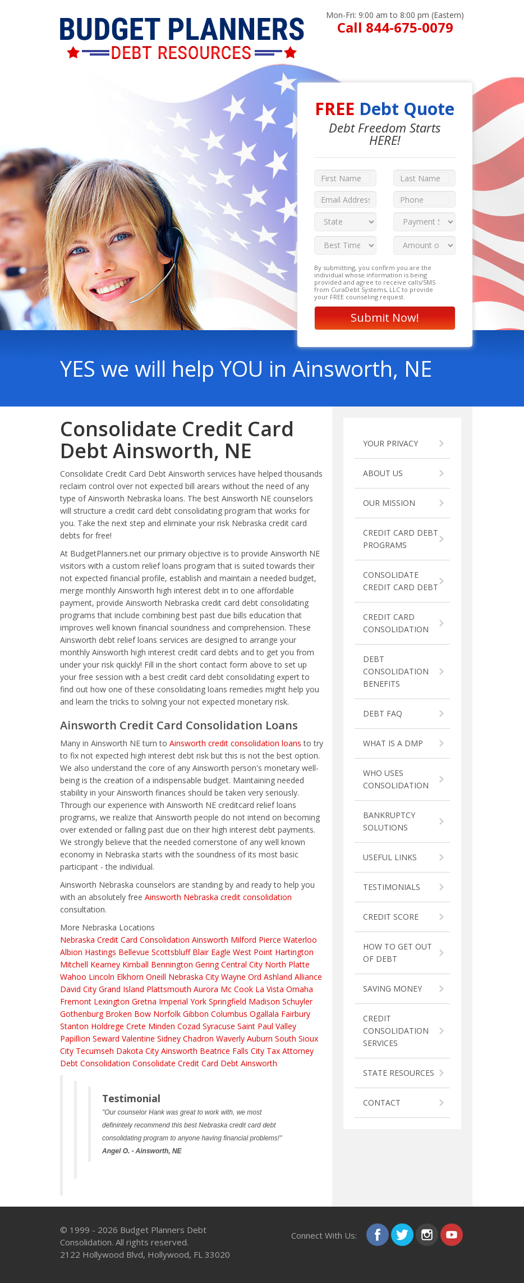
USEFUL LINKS (390, 857)
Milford (243, 939)
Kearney (105, 964)
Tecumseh (95, 1050)
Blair (200, 952)
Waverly (230, 1038)
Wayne (233, 976)
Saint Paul (255, 1026)
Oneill (156, 976)
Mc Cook (236, 989)
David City (78, 989)
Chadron (198, 1038)
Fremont (75, 1001)
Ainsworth (179, 1050)
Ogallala (264, 1013)
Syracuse (219, 1026)
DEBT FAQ (382, 713)
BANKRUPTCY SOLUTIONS (389, 821)
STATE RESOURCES (398, 1072)
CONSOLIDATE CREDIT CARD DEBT (400, 580)
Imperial (173, 1001)
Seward (106, 1038)
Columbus (229, 1013)
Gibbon (196, 1013)
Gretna (144, 1001)
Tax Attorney (290, 1050)
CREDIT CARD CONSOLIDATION (396, 622)
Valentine (138, 1038)
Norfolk (167, 1013)
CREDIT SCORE (391, 916)
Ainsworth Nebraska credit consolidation (218, 897)
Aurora (206, 989)
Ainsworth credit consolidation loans (235, 743)
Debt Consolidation (95, 1063)
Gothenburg (81, 1013)
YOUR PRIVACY (390, 443)
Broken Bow (128, 1013)
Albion (71, 952)
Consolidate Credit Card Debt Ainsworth (204, 1063)
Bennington (172, 964)
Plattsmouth (168, 989)
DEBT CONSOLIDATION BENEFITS (396, 671)
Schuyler (297, 1001)
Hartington (294, 952)
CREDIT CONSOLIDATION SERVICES (396, 1030)
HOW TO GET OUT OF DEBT (397, 952)
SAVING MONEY (392, 988)
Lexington (112, 1001)
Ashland (278, 976)
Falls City (248, 1050)
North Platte (287, 964)
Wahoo (73, 976)
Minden (161, 1026)
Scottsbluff (170, 952)
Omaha (299, 989)
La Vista (269, 989)
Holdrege (107, 1026)
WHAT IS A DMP (393, 743)
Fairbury (295, 1013)
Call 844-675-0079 (395, 27)
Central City (242, 964)
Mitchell (74, 964)
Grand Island (121, 989)
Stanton (74, 1026)
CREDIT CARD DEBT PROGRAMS (400, 538)
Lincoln (101, 976)
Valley (285, 1026)
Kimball (135, 964)
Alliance (308, 976)
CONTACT (382, 1102)
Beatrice (215, 1050)
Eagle (221, 952)
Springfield (227, 1001)
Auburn (260, 1038)
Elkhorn (130, 976)
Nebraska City (193, 976)
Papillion (75, 1038)
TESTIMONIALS (391, 887)
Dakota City (137, 1050)
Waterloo (300, 939)
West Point (253, 952)
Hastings (100, 952)
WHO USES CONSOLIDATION (396, 779)
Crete (136, 1026)
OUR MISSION (389, 502)
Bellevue (133, 952)
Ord (254, 976)
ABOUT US (383, 473)
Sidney (169, 1038)
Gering (207, 964)
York (198, 1001)
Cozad (188, 1026)
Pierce (270, 939)
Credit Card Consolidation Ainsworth (162, 939)
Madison (264, 1001)
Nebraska (77, 939)
